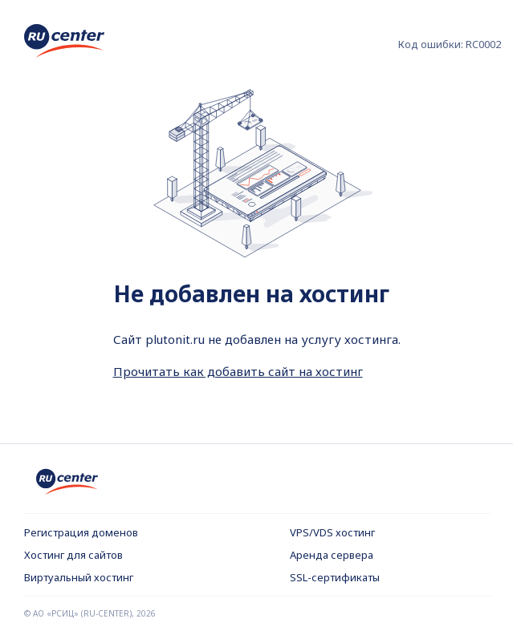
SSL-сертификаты (335, 577)
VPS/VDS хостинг (332, 532)
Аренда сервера (331, 555)
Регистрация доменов (81, 532)
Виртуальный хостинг (78, 577)
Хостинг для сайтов (73, 555)
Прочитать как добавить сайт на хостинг (238, 371)
